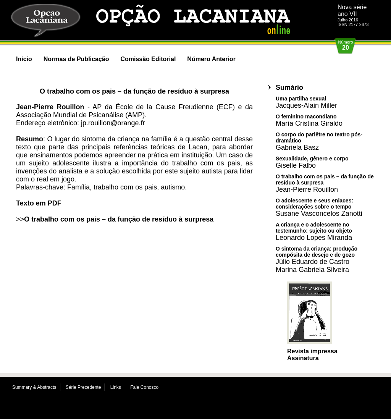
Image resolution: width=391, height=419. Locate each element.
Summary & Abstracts (34, 387)
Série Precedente (83, 387)
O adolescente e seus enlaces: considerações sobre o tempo (319, 207)
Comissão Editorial (148, 59)
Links (115, 387)
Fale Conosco (144, 387)
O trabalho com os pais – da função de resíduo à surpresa (118, 219)
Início (24, 59)
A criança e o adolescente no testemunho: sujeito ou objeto (314, 231)
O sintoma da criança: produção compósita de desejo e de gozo (316, 259)
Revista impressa (312, 351)
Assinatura (303, 358)
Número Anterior (211, 59)
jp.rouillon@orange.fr (113, 123)
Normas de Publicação (76, 59)
